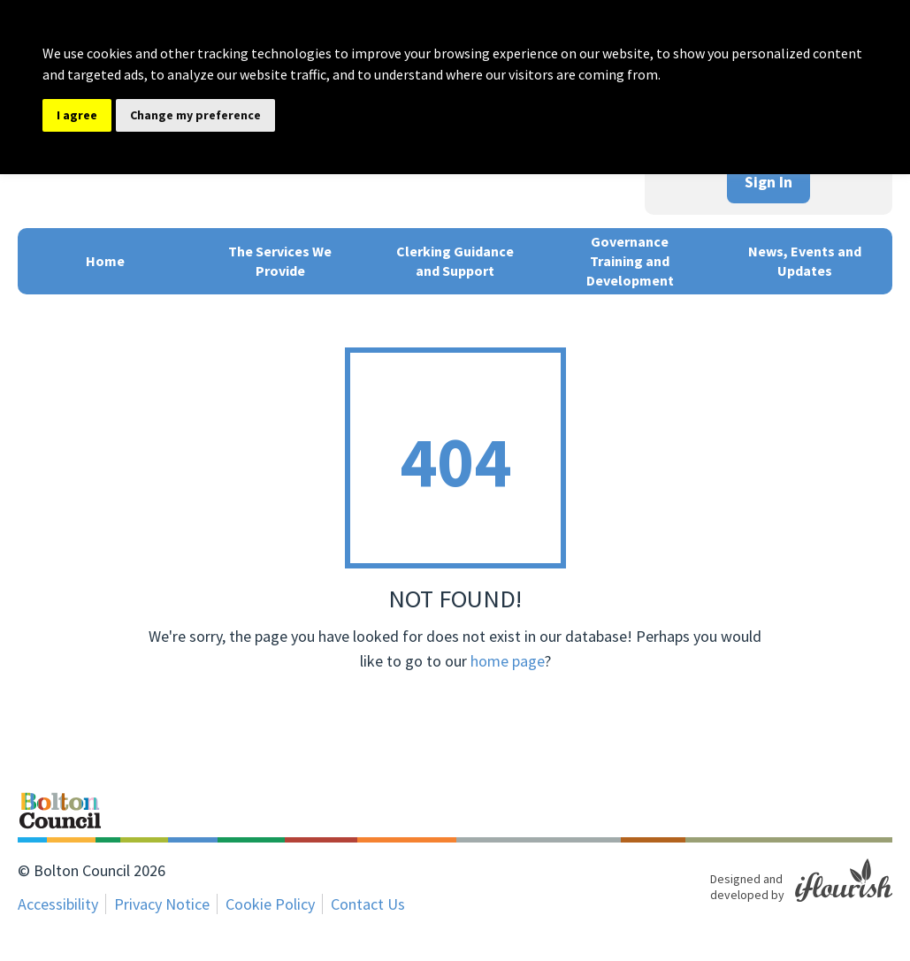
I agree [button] (77, 115)
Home (105, 261)
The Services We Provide (280, 260)
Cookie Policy (270, 904)
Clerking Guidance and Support (455, 260)
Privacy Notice (162, 904)
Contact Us (368, 904)
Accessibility (58, 904)
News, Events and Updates (804, 260)
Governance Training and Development (630, 261)
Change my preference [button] (195, 115)
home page (507, 661)
